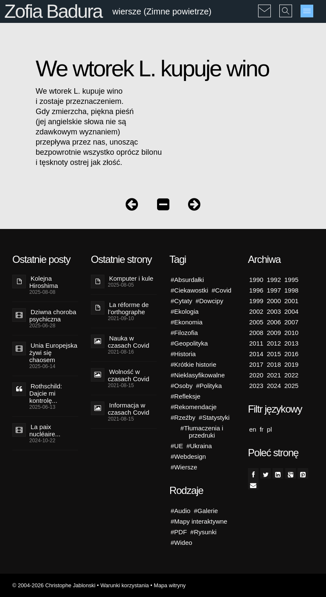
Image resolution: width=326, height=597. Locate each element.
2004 (291, 311)
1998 (291, 290)
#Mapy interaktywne (199, 521)
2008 (256, 332)
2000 (274, 300)
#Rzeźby (183, 417)
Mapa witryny (169, 585)
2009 (274, 332)
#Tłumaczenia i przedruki (201, 431)
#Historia (183, 353)
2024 (274, 385)
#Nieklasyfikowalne (198, 375)
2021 (274, 375)
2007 (291, 322)
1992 (274, 279)
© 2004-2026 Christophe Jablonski (54, 585)
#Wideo (181, 542)
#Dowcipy (209, 300)
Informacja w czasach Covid (128, 409)
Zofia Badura (53, 11)
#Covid (221, 290)
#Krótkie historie (193, 364)
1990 (256, 279)
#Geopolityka (189, 343)
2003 (274, 311)
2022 (291, 375)
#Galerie (206, 510)
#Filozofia (184, 332)
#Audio (181, 510)
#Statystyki (214, 417)
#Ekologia (185, 311)
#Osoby (182, 385)
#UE (177, 445)
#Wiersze (184, 467)
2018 (274, 364)
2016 (291, 353)
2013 (291, 343)
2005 (256, 322)
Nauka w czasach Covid (128, 342)
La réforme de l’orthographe (128, 308)
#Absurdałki (187, 279)
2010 (291, 332)
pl (269, 429)
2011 (256, 343)
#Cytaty (181, 300)
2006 (274, 322)
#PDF (179, 532)
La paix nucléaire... (44, 430)
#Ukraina (199, 445)
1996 (256, 290)
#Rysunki (203, 532)
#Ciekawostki (189, 290)
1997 (274, 290)
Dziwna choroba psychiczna (52, 315)
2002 (256, 311)
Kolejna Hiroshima (43, 282)
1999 (256, 300)
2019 (291, 364)
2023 (256, 385)
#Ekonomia (186, 322)
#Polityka (209, 385)
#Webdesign (188, 456)
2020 (256, 375)
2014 (256, 353)
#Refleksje (185, 396)
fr (262, 429)
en (252, 429)
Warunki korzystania (124, 585)
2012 (274, 343)
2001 (291, 300)
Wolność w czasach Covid (128, 375)
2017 (256, 364)
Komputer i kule (131, 278)
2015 (274, 353)
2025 (291, 385)
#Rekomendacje (193, 406)
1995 (291, 279)
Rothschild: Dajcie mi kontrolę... (45, 393)
